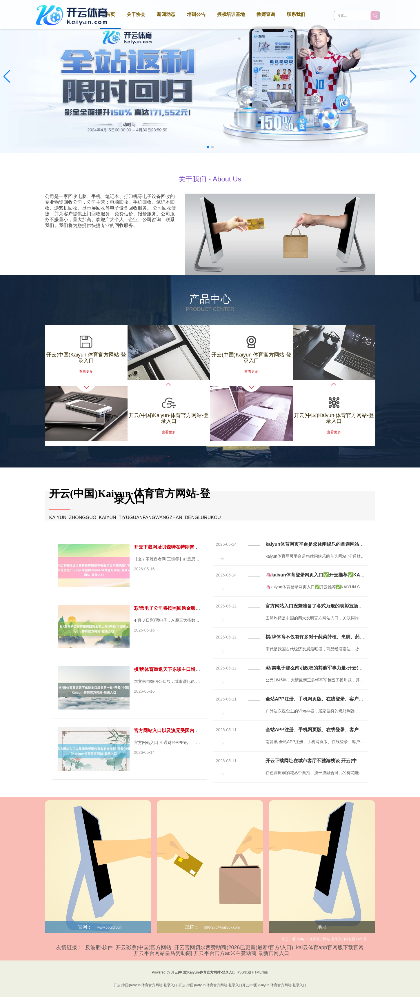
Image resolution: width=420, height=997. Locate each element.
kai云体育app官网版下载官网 (330, 947)
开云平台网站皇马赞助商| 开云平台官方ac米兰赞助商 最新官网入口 (212, 953)
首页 (110, 14)
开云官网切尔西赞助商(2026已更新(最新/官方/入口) (233, 947)
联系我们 (296, 14)
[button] (413, 76)
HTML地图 (260, 972)
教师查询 (266, 14)
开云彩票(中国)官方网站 (143, 947)
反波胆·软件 (99, 947)
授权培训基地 (231, 14)
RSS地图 (244, 972)
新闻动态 (166, 14)
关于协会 (136, 14)
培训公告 (196, 14)
